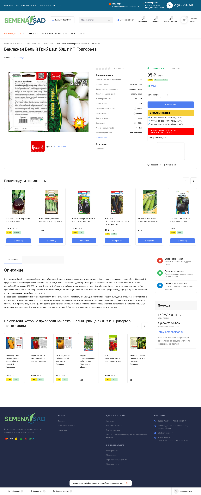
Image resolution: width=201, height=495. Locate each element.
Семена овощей (33, 44)
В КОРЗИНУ (170, 105)
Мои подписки (112, 464)
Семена (18, 44)
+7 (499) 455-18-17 (183, 5)
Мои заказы (111, 455)
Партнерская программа (116, 460)
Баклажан (48, 44)
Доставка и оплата (114, 425)
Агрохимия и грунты (66, 425)
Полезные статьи (113, 430)
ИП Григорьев (59, 146)
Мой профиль (112, 451)
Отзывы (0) (19, 58)
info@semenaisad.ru (171, 332)
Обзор (7, 58)
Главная (8, 44)
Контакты (110, 421)
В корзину (18, 241)
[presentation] (186, 180)
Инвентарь (62, 430)
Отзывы (154, 86)
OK (127, 483)
